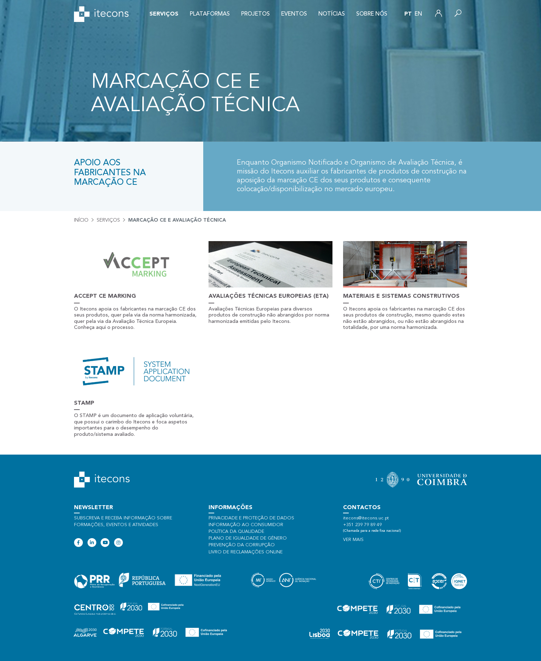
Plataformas (210, 14)
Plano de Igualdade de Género (248, 538)
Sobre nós (371, 14)
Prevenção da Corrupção (242, 545)
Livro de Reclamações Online (246, 552)
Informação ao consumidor (246, 525)
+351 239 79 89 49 (362, 525)
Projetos (255, 14)
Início (81, 220)
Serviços (163, 14)
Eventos (294, 14)
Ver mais (353, 539)
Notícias (331, 14)
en (418, 14)
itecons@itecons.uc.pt (366, 518)
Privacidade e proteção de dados (251, 518)
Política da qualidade (236, 531)
